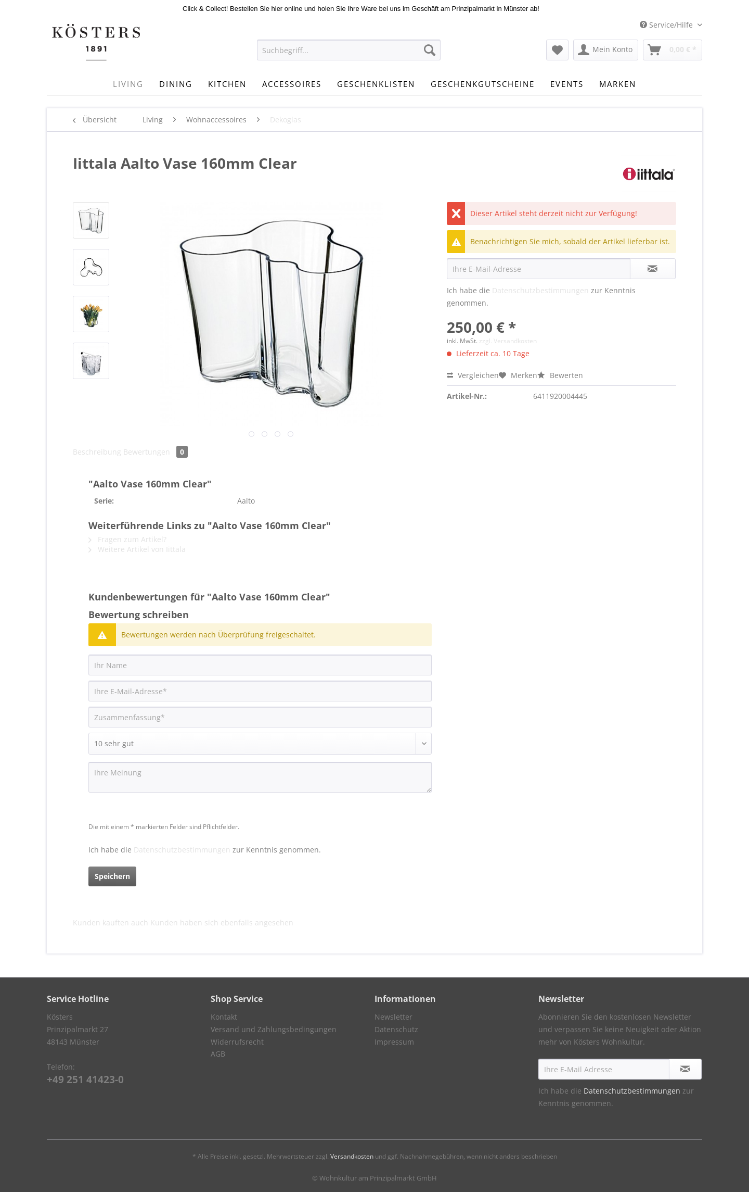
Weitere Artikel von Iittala (137, 549)
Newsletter (393, 1017)
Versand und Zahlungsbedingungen (274, 1029)
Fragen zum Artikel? (127, 539)
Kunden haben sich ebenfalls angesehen (221, 922)
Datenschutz (396, 1029)
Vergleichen (473, 375)
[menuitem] (349, 55)
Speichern (112, 876)
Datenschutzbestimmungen (540, 290)
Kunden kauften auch (110, 922)
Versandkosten (351, 1156)
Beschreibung (97, 452)
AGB (218, 1054)
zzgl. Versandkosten (508, 340)
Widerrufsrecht (237, 1042)
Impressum (394, 1042)
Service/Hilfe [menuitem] (667, 25)
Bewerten (560, 375)
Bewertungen (155, 452)
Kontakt (224, 1017)
